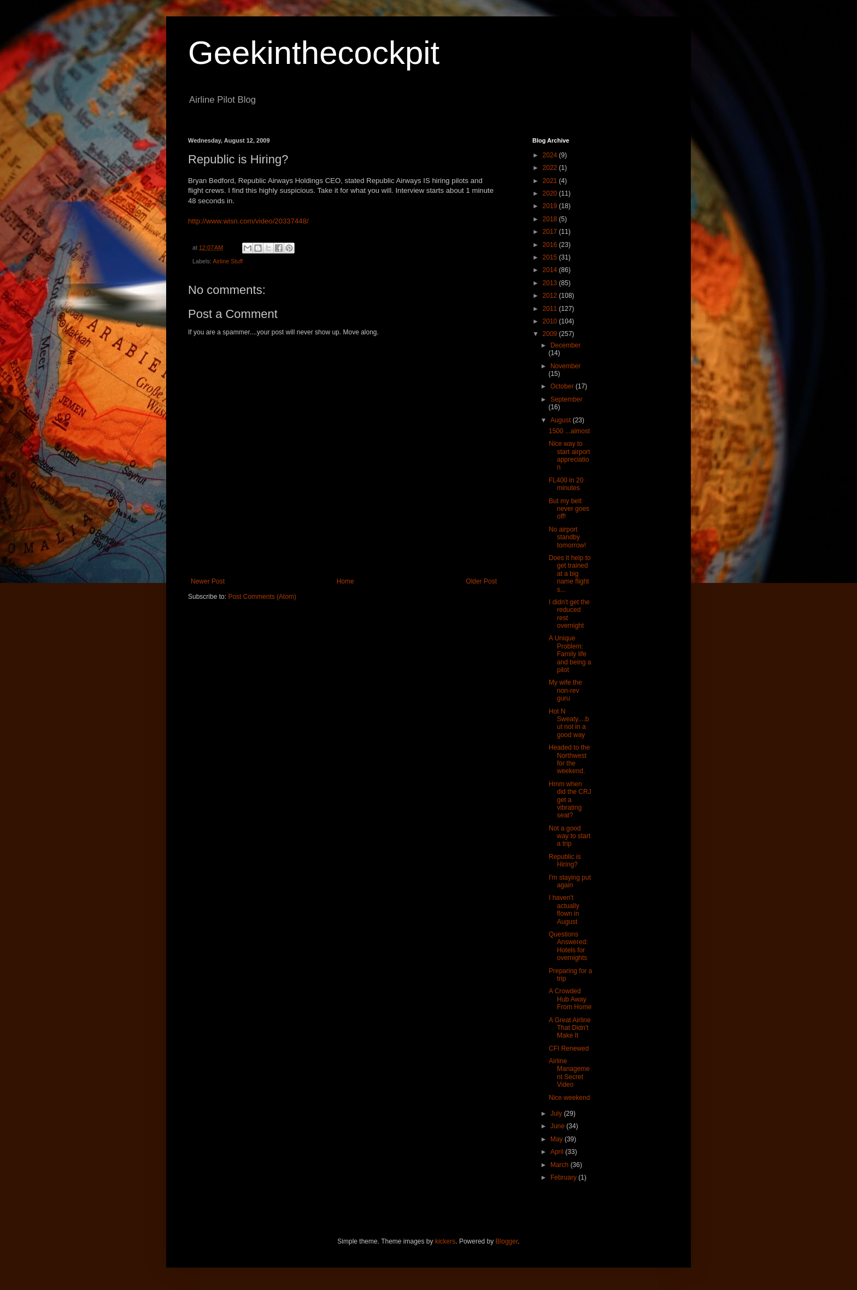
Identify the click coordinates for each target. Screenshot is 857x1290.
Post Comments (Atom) (262, 596)
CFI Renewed (569, 1048)
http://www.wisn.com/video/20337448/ (248, 221)
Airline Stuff (228, 261)
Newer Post (208, 581)
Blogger (507, 1241)
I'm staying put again (570, 881)
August (561, 420)
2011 (551, 309)
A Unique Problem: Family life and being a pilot (570, 654)
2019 (551, 206)
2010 (551, 321)
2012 (551, 295)
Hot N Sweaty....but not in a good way (569, 723)
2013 (551, 283)
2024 (551, 155)
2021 (551, 181)
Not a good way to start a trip (569, 836)
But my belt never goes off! (569, 509)
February (564, 1177)
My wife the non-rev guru (565, 690)
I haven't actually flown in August (564, 909)
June (558, 1126)
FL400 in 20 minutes (566, 484)
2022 (551, 168)
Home (345, 581)
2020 (551, 193)
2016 (551, 245)
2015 (551, 257)
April (557, 1152)
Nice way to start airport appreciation (569, 455)
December (565, 345)
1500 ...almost (569, 431)
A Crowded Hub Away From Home (570, 999)
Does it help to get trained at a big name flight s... (570, 573)
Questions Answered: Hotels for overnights (568, 946)
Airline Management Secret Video (569, 1072)
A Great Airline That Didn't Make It (570, 1028)
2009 (551, 334)
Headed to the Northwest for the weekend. (569, 759)
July (557, 1113)
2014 (551, 270)
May (557, 1139)
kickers (445, 1241)
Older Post (481, 581)
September (566, 399)
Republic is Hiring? (565, 860)
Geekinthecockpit (313, 52)
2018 (551, 219)
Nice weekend (569, 1097)
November (565, 366)
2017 (551, 231)
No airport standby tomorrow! (567, 537)
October (563, 386)
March (560, 1165)
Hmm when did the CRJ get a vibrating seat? (570, 800)
